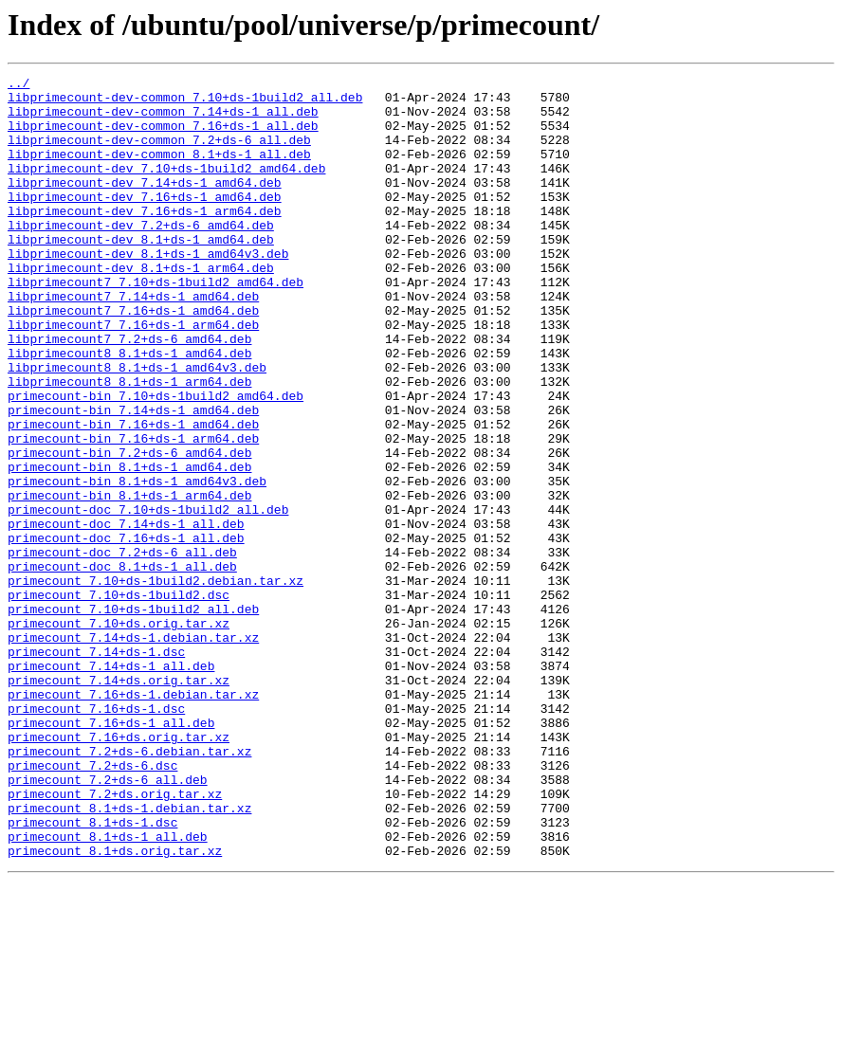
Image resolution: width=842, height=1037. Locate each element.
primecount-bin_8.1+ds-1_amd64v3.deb (137, 563)
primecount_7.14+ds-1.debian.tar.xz (133, 750)
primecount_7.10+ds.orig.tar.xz (118, 733)
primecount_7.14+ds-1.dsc (96, 767)
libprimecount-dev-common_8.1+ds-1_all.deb (159, 170)
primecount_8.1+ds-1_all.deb (108, 989)
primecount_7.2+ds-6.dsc (92, 904)
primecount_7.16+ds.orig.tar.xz (118, 870)
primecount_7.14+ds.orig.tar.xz (118, 801)
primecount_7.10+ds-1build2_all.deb (133, 716)
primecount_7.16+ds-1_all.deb (111, 853)
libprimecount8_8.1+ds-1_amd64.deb (129, 409)
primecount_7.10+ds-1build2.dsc (118, 699)
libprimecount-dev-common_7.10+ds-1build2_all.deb (185, 102)
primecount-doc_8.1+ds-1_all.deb (122, 665)
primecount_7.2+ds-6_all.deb (108, 921)
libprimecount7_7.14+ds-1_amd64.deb (133, 341)
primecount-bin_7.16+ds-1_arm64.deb (133, 511)
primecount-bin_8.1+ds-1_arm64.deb (129, 580)
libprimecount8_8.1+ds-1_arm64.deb (129, 443)
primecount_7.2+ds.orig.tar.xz (115, 938)
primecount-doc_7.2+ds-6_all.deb (122, 648)
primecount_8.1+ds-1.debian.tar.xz (129, 955)
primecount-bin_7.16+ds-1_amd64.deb (133, 494)
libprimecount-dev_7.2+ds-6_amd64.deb (141, 255)
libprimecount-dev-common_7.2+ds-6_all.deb (159, 153)
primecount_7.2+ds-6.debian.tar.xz (129, 887)
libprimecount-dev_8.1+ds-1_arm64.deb (141, 307)
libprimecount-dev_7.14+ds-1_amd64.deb (145, 204)
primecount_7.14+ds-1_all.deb (111, 784)
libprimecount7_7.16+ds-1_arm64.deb (133, 375)
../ (18, 85)
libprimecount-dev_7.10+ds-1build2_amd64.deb (166, 187)
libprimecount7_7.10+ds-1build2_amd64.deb (155, 324)
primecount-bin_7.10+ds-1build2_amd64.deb (155, 460)
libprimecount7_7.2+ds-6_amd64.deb (129, 392)
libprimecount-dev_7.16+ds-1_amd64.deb (145, 221)
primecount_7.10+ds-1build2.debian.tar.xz (155, 682)
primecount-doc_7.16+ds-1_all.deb (126, 631)
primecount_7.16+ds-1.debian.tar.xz (133, 819)
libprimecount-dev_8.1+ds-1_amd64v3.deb (148, 290)
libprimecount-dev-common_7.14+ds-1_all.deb (163, 119)
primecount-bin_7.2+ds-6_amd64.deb (129, 528)
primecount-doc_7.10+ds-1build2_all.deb (148, 597)
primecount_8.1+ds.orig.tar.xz (115, 1006)
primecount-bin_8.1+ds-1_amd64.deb (129, 546)
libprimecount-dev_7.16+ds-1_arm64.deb (145, 238)
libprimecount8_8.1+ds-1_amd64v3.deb (137, 426)
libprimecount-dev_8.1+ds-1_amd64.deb (141, 273)
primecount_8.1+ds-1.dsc (92, 972)
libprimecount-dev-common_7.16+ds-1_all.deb (163, 136)
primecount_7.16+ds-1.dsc (96, 836)
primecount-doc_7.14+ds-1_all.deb (126, 614)
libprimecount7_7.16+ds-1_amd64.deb (133, 358)
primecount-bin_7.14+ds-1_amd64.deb (133, 477)
